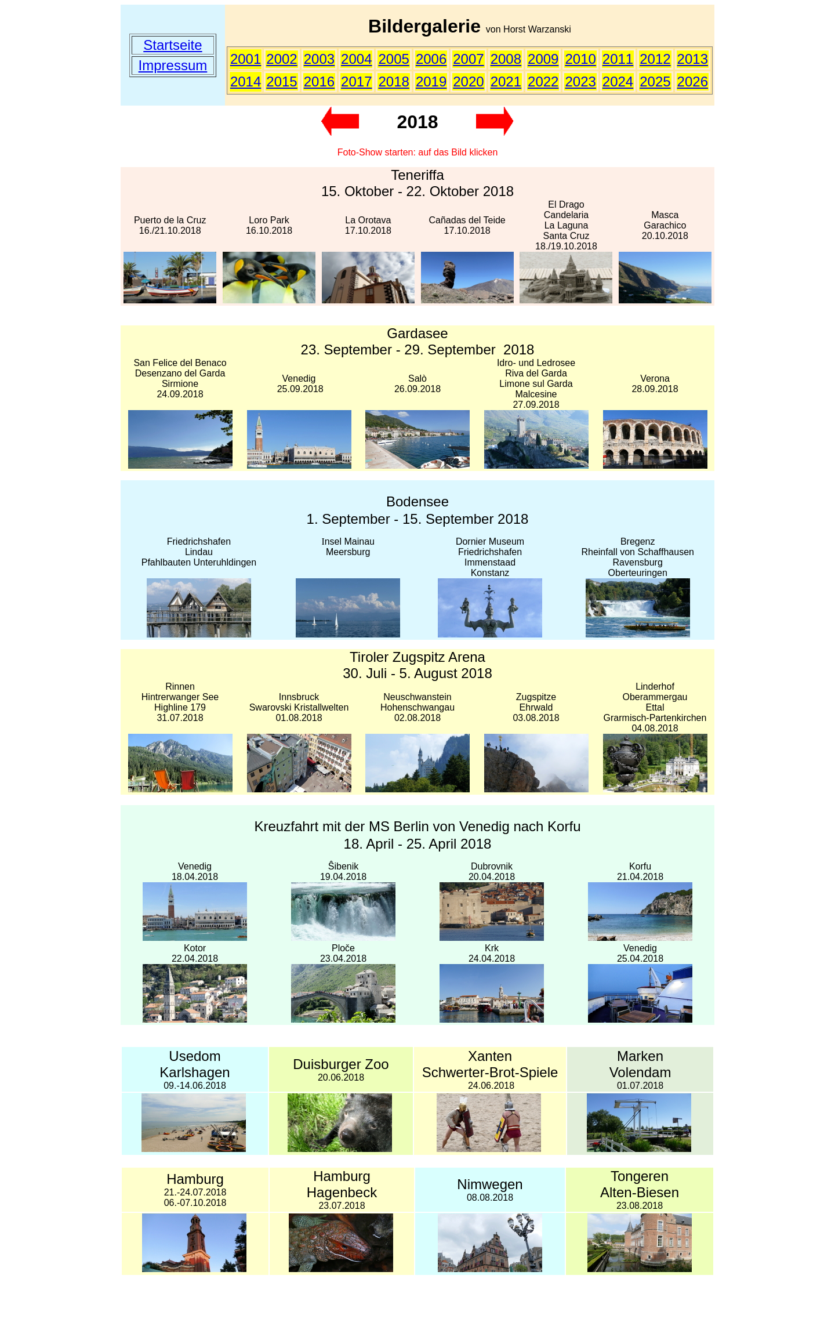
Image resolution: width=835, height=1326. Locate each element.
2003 (319, 59)
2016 (319, 81)
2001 (245, 59)
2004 (356, 59)
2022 (543, 81)
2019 (431, 81)
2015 (281, 81)
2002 (281, 59)
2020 (468, 81)
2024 (617, 81)
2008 (506, 59)
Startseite (172, 45)
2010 (580, 59)
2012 (655, 59)
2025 (655, 81)
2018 (393, 81)
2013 (692, 59)
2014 (245, 81)
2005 (393, 59)
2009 (543, 59)
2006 (431, 59)
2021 (506, 81)
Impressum (173, 65)
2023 (580, 81)
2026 (692, 81)
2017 (356, 81)
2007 (468, 59)
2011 (617, 59)
